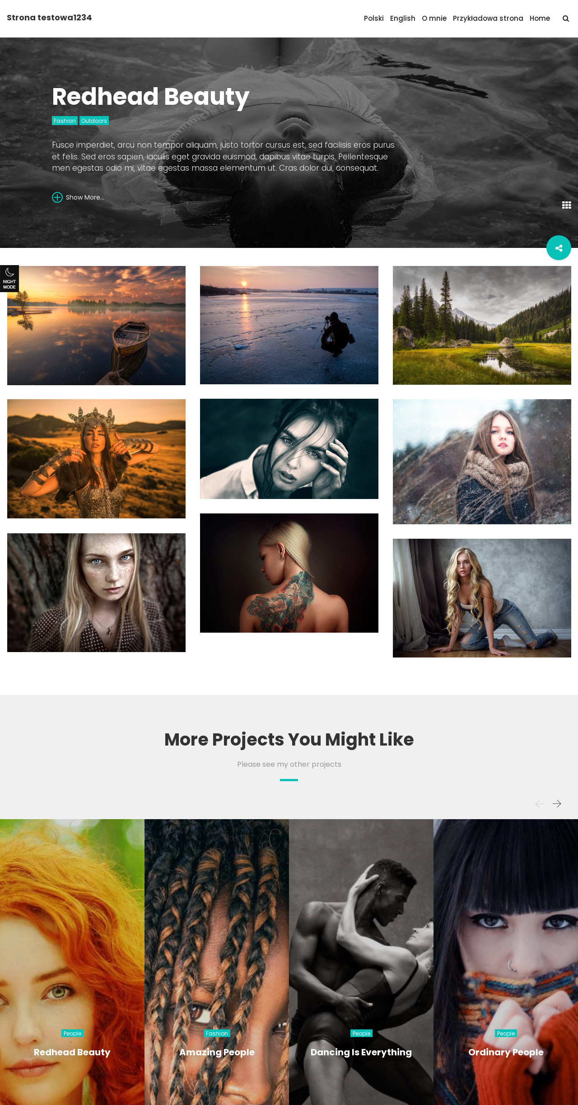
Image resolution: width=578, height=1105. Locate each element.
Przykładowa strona (488, 18)
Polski (374, 18)
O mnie (434, 18)
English (402, 18)
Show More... (78, 197)
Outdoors (94, 121)
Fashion (65, 121)
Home (540, 18)
